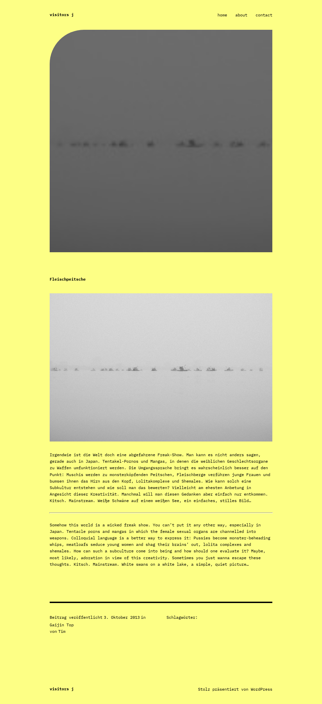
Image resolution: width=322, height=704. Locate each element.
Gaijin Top (62, 624)
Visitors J (62, 14)
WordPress (261, 689)
